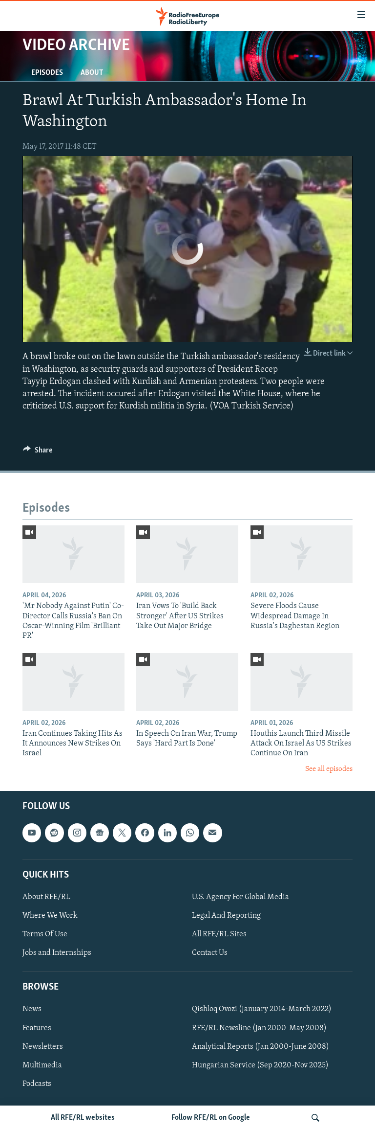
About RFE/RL (46, 897)
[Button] (37, 452)
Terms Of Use (44, 934)
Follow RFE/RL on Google (210, 1118)
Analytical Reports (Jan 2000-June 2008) (260, 1047)
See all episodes (329, 769)
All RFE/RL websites (83, 1118)
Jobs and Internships (56, 953)
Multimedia (42, 1065)
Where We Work (50, 916)
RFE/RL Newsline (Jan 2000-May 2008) (259, 1028)
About (92, 73)
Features (36, 1028)
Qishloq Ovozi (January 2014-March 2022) (262, 1010)
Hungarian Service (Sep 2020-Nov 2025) (260, 1065)
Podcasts (36, 1084)
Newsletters (42, 1047)
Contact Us (210, 953)
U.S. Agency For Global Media (240, 897)
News (32, 1010)
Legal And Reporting (226, 916)
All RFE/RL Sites (219, 934)
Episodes (47, 73)
